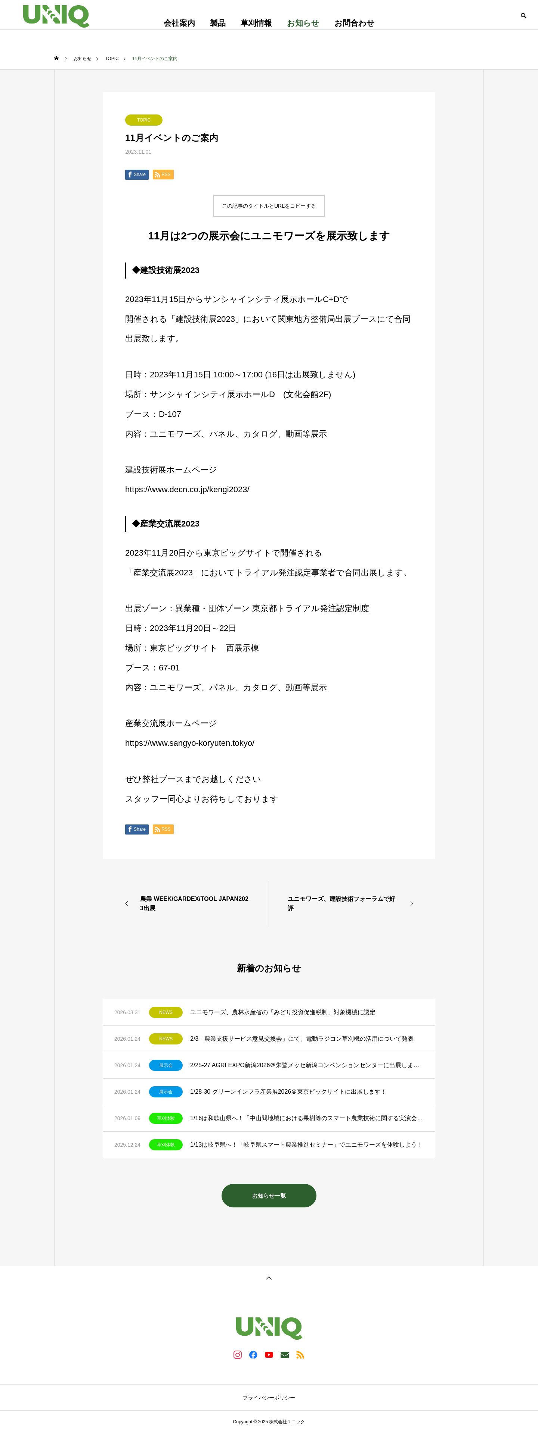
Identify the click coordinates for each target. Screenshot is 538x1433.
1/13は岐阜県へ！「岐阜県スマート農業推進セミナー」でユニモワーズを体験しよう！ (306, 1144)
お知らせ (303, 23)
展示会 (166, 1065)
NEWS (166, 1012)
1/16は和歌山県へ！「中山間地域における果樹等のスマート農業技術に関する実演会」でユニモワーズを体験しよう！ (307, 1118)
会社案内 (179, 23)
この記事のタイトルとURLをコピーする (269, 206)
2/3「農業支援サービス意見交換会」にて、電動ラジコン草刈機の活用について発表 (302, 1039)
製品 (218, 23)
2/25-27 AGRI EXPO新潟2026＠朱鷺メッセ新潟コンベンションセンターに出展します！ (307, 1065)
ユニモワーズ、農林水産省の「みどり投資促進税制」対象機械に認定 (282, 1012)
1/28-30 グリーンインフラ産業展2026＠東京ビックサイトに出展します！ (288, 1091)
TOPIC (144, 120)
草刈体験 (166, 1118)
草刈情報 (256, 23)
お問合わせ (354, 23)
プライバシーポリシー (269, 1398)
